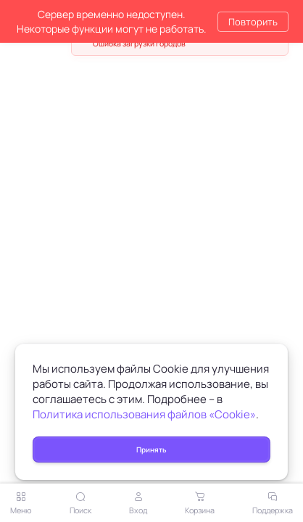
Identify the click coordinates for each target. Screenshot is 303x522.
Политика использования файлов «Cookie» (144, 414)
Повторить (253, 21)
